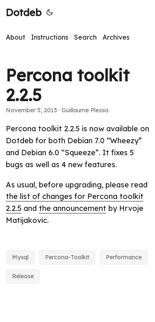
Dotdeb (23, 12)
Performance (124, 257)
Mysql (20, 257)
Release (23, 276)
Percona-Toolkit (67, 257)
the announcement (72, 208)
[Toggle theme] (50, 12)
